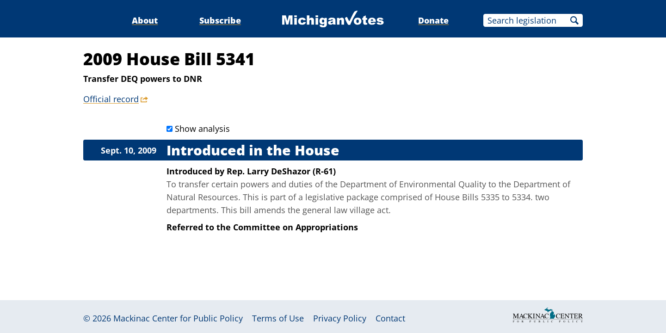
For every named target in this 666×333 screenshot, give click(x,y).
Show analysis (202, 128)
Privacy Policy (339, 318)
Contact (390, 318)
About (145, 20)
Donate (433, 20)
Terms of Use (278, 318)
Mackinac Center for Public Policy (178, 318)
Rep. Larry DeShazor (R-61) (281, 171)
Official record (111, 99)
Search (574, 20)
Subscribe (220, 20)
